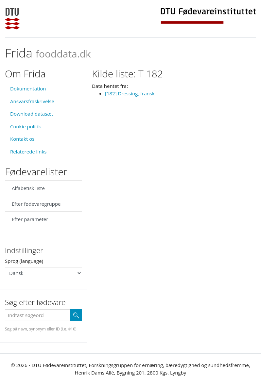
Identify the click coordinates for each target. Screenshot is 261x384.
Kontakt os (22, 139)
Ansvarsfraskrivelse (32, 101)
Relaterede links (28, 151)
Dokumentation (28, 88)
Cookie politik (25, 126)
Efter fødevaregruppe (36, 203)
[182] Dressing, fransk (130, 93)
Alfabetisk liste (28, 188)
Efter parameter (30, 219)
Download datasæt (31, 113)
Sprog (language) (24, 261)
